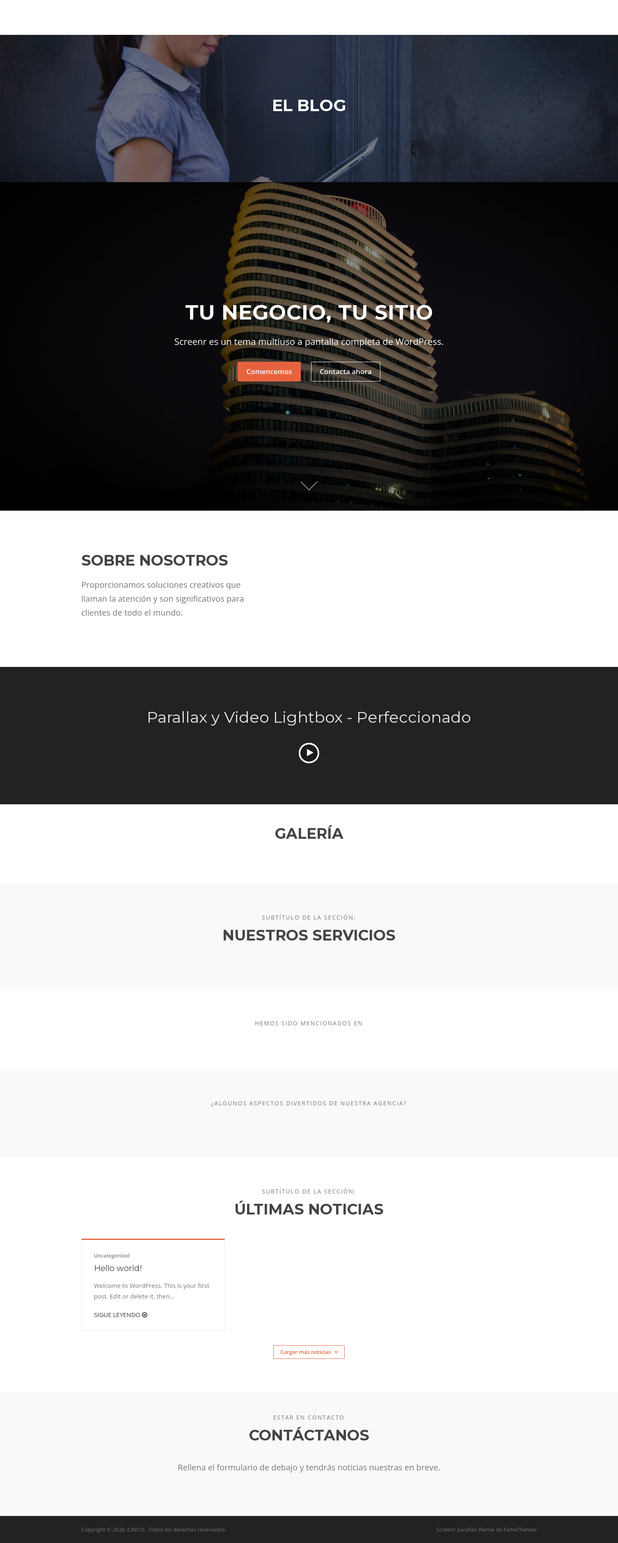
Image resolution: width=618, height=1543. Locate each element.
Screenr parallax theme (465, 1529)
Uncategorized (112, 1255)
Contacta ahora (345, 372)
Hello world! (118, 1268)
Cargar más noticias (309, 1352)
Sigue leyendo (120, 1314)
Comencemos (269, 372)
